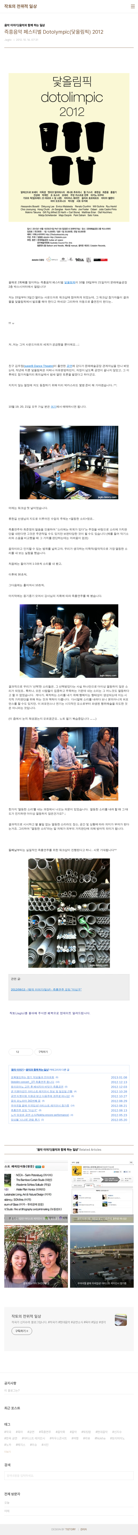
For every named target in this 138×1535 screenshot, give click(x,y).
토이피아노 (118, 1438)
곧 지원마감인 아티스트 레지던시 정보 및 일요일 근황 (41, 1091)
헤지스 (21, 1444)
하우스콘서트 (59, 1438)
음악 (74, 1432)
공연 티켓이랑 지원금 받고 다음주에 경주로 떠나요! (40, 1096)
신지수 (118, 1432)
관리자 (83, 1529)
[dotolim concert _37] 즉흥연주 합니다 (32, 1081)
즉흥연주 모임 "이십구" (24, 1110)
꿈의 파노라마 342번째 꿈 (25, 1100)
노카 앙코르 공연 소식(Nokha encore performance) (40, 1114)
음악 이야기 (17, 1069)
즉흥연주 (46, 1432)
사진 (45, 1444)
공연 (31, 1432)
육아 (20, 1432)
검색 (129, 1476)
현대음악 (102, 1432)
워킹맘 (87, 1432)
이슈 (34, 1444)
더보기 (7, 1451)
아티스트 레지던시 (34, 1438)
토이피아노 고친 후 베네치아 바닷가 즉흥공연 (37, 1086)
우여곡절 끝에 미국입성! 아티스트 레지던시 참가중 (40, 1105)
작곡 (8, 1432)
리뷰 (87, 1438)
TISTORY (70, 1529)
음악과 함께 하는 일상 (37, 1069)
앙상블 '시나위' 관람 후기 (25, 1119)
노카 (8, 1444)
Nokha (100, 1438)
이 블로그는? (12, 1390)
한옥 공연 (11, 1438)
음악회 (61, 1432)
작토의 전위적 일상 (20, 6)
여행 (75, 1438)
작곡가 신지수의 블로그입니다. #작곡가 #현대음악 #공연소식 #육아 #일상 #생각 (59, 1322)
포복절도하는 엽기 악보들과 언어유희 (32, 1077)
